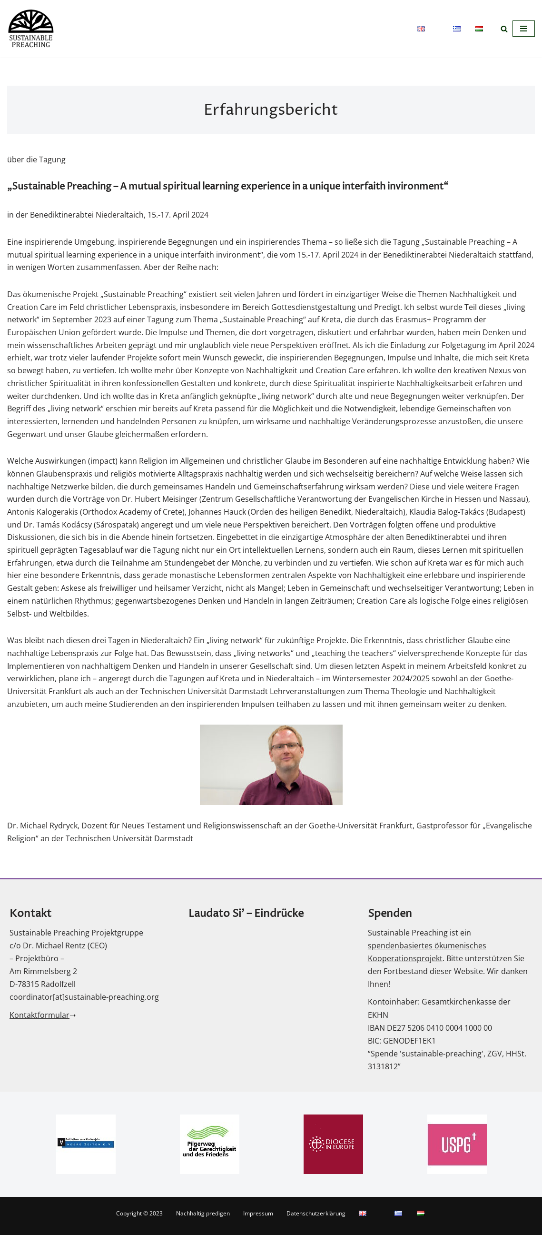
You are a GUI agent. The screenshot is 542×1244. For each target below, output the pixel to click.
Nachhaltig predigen (203, 1222)
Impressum (258, 1222)
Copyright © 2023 (139, 1222)
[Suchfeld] (504, 28)
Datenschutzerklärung (315, 1222)
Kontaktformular (39, 1024)
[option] (85, 1153)
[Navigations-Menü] (523, 28)
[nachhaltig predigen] (31, 29)
